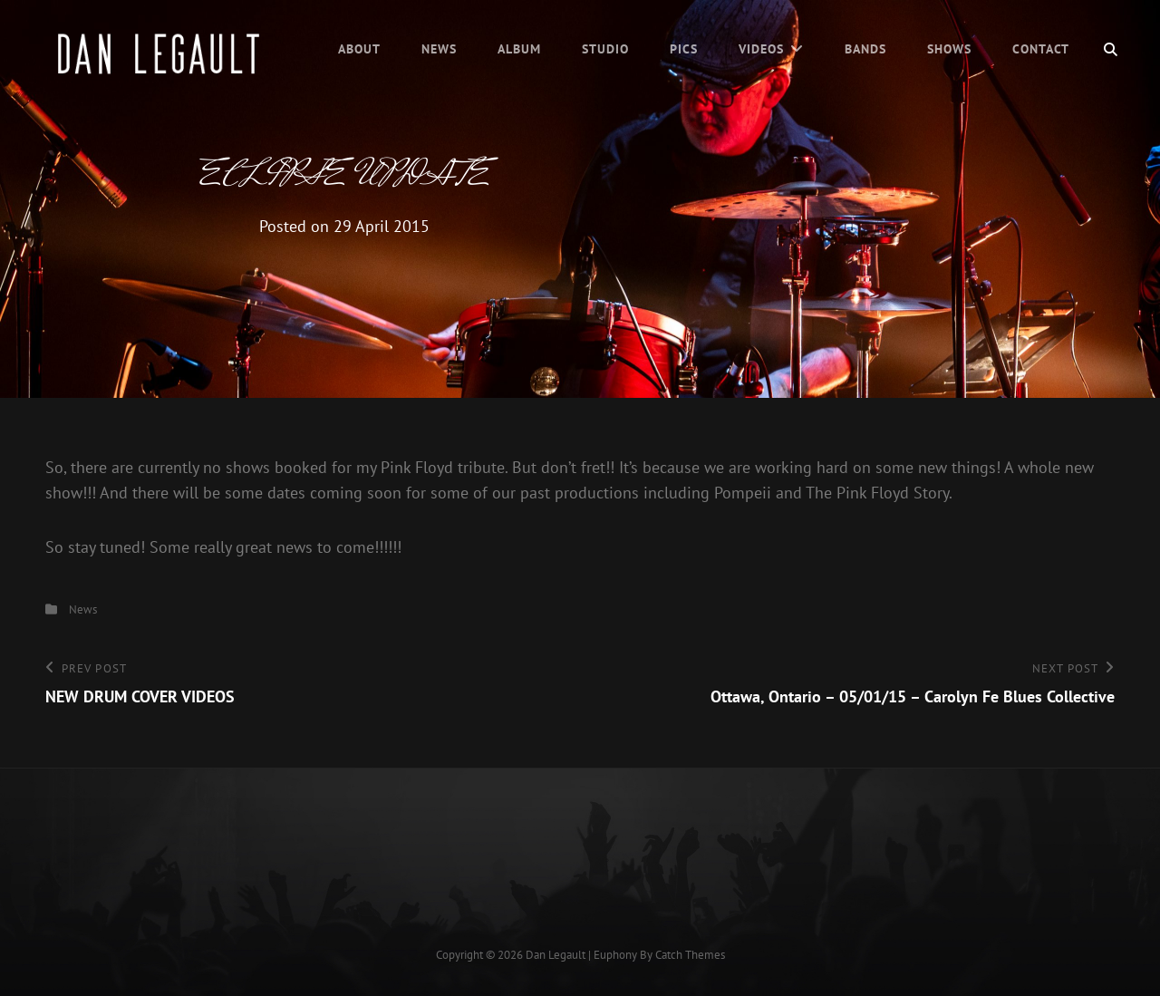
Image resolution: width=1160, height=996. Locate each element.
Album (519, 49)
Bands (865, 49)
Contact (1040, 49)
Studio (605, 49)
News (439, 49)
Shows (949, 49)
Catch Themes (690, 954)
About (359, 49)
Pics (684, 49)
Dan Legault (555, 954)
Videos (761, 49)
